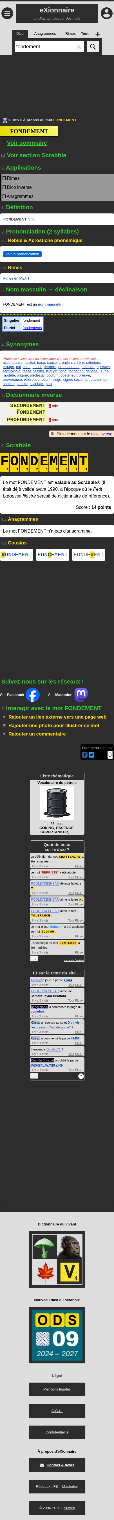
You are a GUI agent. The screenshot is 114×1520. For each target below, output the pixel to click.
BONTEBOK (68, 942)
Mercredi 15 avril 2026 (47, 1064)
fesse (27, 371)
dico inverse (101, 434)
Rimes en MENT (16, 278)
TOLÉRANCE (40, 915)
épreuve (103, 367)
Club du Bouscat (42, 1059)
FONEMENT (52, 555)
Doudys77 (54, 1048)
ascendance (13, 362)
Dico (15, 120)
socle (78, 379)
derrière (50, 367)
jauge (104, 371)
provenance (12, 379)
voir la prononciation (22, 254)
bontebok (38, 1011)
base (41, 362)
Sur (20, 696)
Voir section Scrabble (33, 155)
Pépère (36, 979)
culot (26, 367)
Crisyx (35, 1022)
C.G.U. (57, 1410)
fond (62, 371)
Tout (71, 878)
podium (52, 375)
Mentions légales (57, 1389)
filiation (51, 371)
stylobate (37, 384)
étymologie (12, 371)
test (49, 384)
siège (56, 379)
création (65, 362)
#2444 (68, 979)
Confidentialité (56, 1432)
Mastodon (70, 1486)
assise (29, 362)
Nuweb (69, 1507)
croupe (8, 367)
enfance (88, 367)
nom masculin (50, 304)
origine (22, 375)
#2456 (75, 1037)
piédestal (37, 375)
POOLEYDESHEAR (45, 884)
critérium (93, 362)
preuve (84, 375)
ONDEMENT (16, 555)
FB (55, 1486)
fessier (38, 371)
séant (45, 379)
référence (31, 379)
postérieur (69, 375)
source (22, 384)
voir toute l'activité (74, 959)
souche (9, 384)
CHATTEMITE (70, 857)
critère (79, 362)
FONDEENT (88, 555)
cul (18, 367)
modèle (9, 375)
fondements (32, 328)
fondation (76, 371)
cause (52, 362)
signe (67, 379)
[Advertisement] (57, 83)
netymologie (39, 1006)
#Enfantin (56, 926)
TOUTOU (47, 931)
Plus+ (79, 867)
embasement (68, 367)
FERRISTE (49, 873)
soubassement (97, 379)
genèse (92, 371)
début (37, 367)
